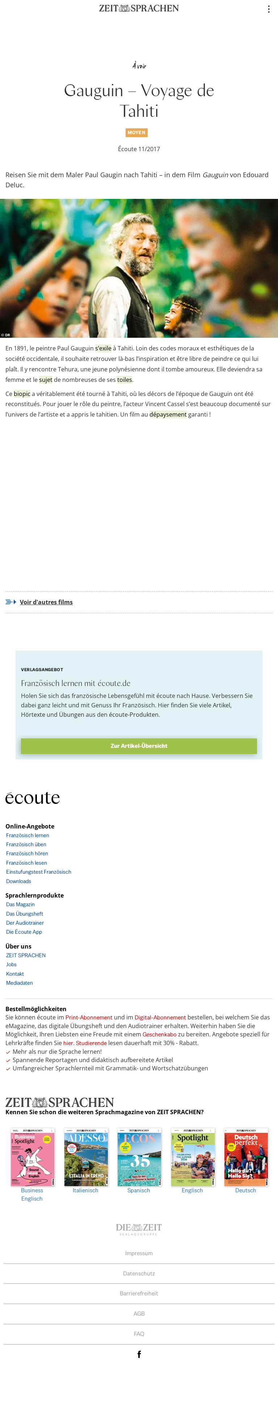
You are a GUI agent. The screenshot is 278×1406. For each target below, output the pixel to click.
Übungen (71, 715)
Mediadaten (19, 982)
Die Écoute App (24, 931)
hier (68, 1043)
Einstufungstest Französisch (38, 871)
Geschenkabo (160, 1034)
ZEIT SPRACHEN (26, 955)
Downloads (18, 881)
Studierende (91, 1043)
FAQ (139, 1334)
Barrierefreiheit (139, 1293)
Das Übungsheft (24, 913)
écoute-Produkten (134, 715)
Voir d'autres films (46, 602)
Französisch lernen (27, 835)
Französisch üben (26, 844)
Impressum (139, 1253)
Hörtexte (33, 715)
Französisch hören (27, 853)
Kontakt (15, 973)
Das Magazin (20, 904)
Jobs (11, 964)
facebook (139, 1354)
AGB (139, 1313)
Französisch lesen (26, 862)
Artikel (221, 705)
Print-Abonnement (89, 1017)
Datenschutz (139, 1273)
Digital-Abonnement (160, 1017)
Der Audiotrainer (25, 922)
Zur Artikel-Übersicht (139, 746)
